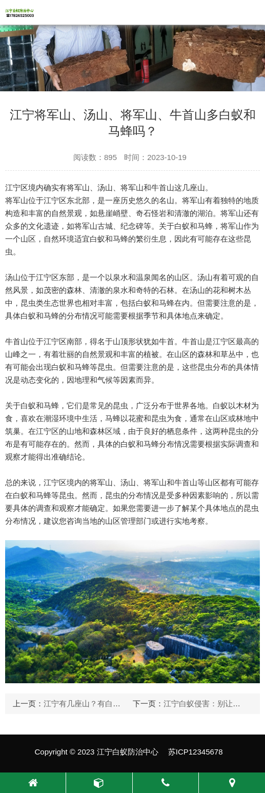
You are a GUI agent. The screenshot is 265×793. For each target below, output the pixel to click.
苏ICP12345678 (195, 751)
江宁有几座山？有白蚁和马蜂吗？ (101, 703)
